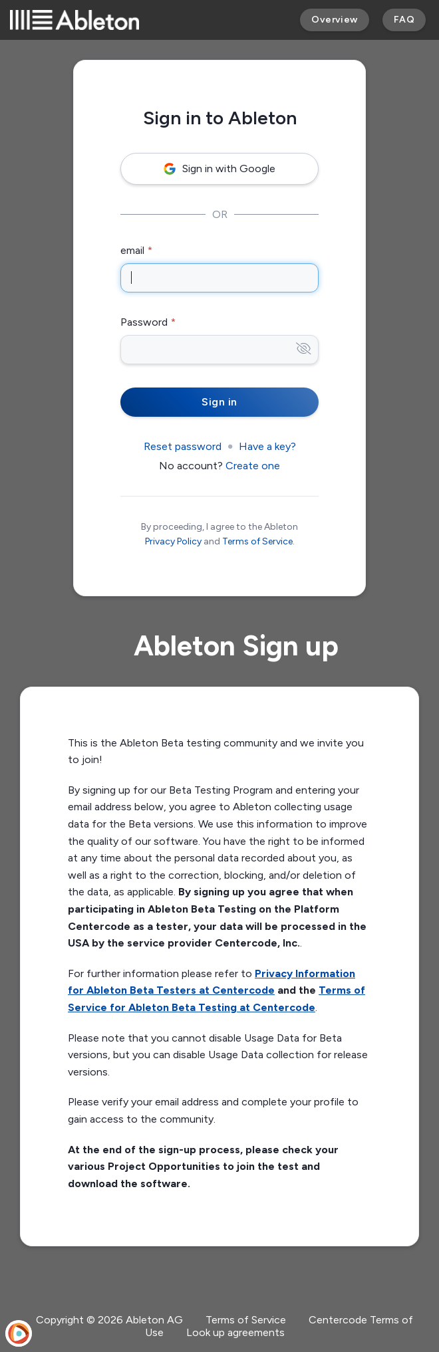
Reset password (182, 446)
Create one (252, 465)
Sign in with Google (219, 168)
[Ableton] (74, 20)
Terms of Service (257, 541)
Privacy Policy (173, 541)
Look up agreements (235, 1332)
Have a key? (267, 446)
